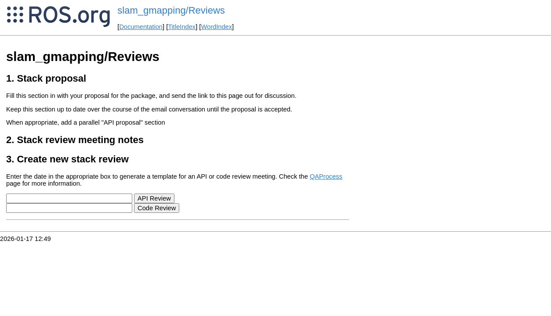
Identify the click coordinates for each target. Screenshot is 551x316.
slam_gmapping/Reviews (171, 10)
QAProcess (326, 176)
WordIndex (216, 26)
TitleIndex (182, 26)
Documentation (141, 26)
